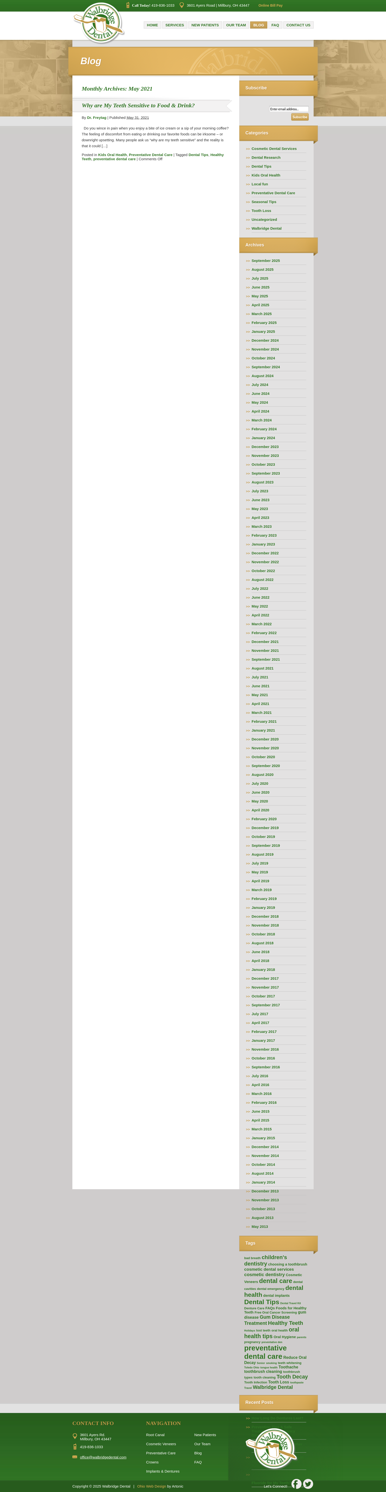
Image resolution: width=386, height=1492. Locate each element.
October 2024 (263, 358)
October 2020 (263, 757)
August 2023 (262, 482)
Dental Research (266, 157)
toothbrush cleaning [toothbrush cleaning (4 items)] (263, 1371)
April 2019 (260, 881)
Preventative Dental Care (151, 155)
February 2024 (264, 429)
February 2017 (264, 1031)
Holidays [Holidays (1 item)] (249, 1330)
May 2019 (260, 872)
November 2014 (265, 1156)
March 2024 (262, 420)
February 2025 (264, 323)
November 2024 (265, 349)
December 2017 (265, 978)
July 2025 (260, 278)
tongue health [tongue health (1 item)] (269, 1367)
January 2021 (263, 730)
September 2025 (266, 260)
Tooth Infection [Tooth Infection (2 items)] (255, 1382)
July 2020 (260, 783)
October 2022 (263, 571)
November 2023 (265, 455)
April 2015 (260, 1120)
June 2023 (261, 500)
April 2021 (260, 704)
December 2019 (265, 828)
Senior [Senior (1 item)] (261, 1363)
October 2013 (263, 1209)
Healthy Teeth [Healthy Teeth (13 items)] (285, 1323)
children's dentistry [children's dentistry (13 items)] (265, 1260)
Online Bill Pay (270, 5)
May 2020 (260, 801)
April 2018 (260, 961)
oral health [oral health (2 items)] (280, 1330)
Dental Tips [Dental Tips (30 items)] (261, 1302)
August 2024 (262, 376)
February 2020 (264, 819)
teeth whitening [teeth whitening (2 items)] (290, 1363)
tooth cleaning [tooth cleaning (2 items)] (264, 1377)
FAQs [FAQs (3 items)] (270, 1308)
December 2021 (265, 642)
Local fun (260, 184)
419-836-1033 (151, 5)
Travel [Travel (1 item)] (248, 1387)
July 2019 (260, 863)
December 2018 (265, 916)
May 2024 (260, 402)
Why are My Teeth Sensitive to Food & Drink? (138, 105)
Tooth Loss (261, 211)
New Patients (205, 25)
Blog (258, 25)
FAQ (275, 25)
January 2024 (263, 438)
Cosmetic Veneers (161, 1444)
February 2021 (264, 721)
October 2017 (263, 996)
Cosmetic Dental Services (274, 148)
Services (174, 25)
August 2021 (262, 668)
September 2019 (266, 845)
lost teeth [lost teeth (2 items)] (263, 1330)
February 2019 (264, 899)
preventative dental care (114, 159)
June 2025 (261, 287)
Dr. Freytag (96, 117)
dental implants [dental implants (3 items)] (276, 1296)
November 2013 (265, 1200)
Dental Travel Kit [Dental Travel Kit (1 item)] (290, 1303)
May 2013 (260, 1226)
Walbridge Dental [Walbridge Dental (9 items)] (273, 1387)
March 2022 (262, 624)
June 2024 (261, 393)
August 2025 (262, 269)
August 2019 (262, 854)
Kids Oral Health (112, 155)
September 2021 (266, 659)
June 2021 (261, 686)
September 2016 (266, 1067)
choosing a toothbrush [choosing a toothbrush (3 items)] (287, 1264)
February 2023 (264, 535)
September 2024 (266, 367)
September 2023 (266, 473)
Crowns (152, 1462)
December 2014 (265, 1147)
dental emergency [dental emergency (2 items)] (270, 1289)
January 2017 (263, 1040)
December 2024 (265, 340)
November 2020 (265, 748)
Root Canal (155, 1435)
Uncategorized (264, 219)
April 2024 (260, 411)
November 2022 (265, 562)
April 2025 (260, 305)
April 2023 (260, 517)
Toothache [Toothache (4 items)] (288, 1367)
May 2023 (260, 509)
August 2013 (262, 1218)
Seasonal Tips (264, 202)
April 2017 (260, 1023)
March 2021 (262, 712)
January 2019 (263, 907)
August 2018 (262, 943)
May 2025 (260, 296)
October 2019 (263, 836)
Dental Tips (199, 155)
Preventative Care (161, 1453)
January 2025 (263, 331)
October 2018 (263, 934)
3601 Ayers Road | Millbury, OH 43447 (214, 5)
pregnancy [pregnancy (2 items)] (252, 1342)
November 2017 (265, 987)
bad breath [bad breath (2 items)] (252, 1258)
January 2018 (263, 969)
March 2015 (262, 1129)
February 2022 (264, 633)
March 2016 (262, 1093)
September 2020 (266, 766)
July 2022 (260, 588)
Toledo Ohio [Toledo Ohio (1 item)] (251, 1367)
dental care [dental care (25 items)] (275, 1280)
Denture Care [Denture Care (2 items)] (254, 1308)
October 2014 (263, 1164)
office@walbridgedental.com (103, 1457)
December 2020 (265, 739)
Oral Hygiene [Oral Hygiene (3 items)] (284, 1337)
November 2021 (265, 650)
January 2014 (263, 1182)
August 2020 (262, 774)
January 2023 (263, 544)
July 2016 (260, 1076)
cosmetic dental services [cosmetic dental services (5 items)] (269, 1269)
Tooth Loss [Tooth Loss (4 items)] (278, 1382)
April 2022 (260, 615)
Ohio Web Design (151, 1486)
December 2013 (265, 1191)
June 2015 (261, 1111)
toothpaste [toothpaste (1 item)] (297, 1382)
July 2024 (260, 385)
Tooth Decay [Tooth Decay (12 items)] (292, 1377)
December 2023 (265, 447)
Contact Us (298, 25)
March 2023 (262, 526)
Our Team (236, 25)
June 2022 (261, 597)
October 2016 (263, 1058)
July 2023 (260, 491)
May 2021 (260, 695)
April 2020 (260, 810)
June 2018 (261, 952)
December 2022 (265, 553)
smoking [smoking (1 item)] (271, 1363)
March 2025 (262, 314)
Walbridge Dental (267, 228)
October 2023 (263, 464)
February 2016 (264, 1102)
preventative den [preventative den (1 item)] (271, 1342)
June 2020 (261, 792)
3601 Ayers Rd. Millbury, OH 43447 (95, 1437)
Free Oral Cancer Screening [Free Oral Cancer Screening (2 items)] (276, 1312)
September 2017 (266, 1005)
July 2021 (260, 677)
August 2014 (262, 1173)
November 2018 (265, 925)
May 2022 (260, 606)
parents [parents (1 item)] (301, 1337)
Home (152, 25)
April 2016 (260, 1085)
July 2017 (260, 1014)
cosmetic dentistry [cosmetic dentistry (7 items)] (264, 1274)
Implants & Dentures (162, 1471)
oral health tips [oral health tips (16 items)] (271, 1332)
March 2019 (262, 890)
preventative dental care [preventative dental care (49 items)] (265, 1352)
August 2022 (262, 580)
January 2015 (263, 1138)
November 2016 (265, 1049)
